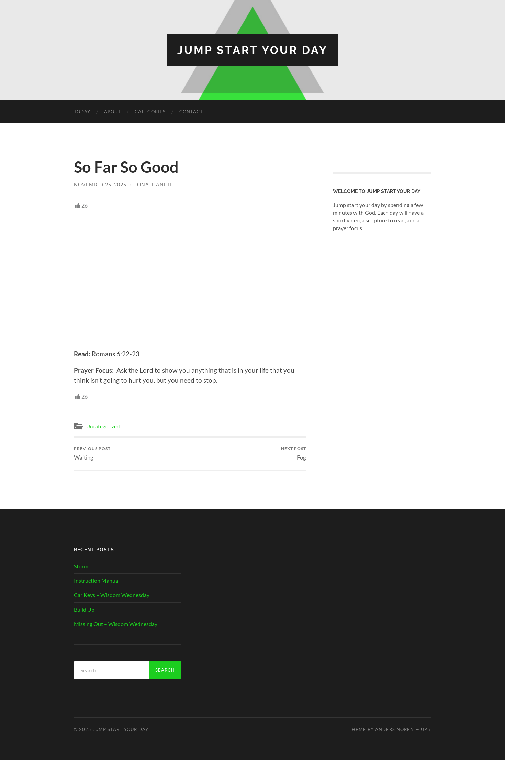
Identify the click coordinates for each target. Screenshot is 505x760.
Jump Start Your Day (252, 50)
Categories (150, 111)
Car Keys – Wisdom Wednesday (111, 595)
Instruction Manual (97, 580)
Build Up (84, 609)
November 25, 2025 (100, 184)
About (112, 111)
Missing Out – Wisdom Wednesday (115, 624)
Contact (191, 111)
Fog (293, 453)
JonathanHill (155, 184)
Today (82, 111)
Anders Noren (394, 729)
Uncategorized (103, 426)
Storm (81, 566)
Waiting (92, 453)
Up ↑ (426, 729)
